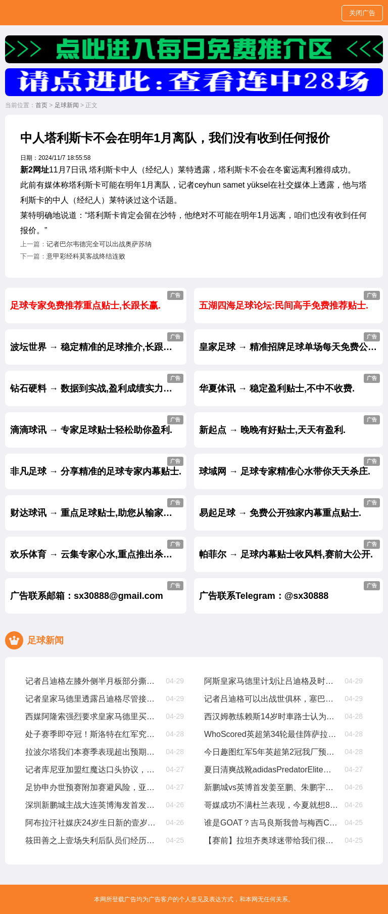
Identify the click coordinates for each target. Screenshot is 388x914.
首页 (41, 105)
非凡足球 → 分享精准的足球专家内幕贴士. (96, 466)
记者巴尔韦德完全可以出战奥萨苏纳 (99, 244)
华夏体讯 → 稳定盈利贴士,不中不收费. (289, 384)
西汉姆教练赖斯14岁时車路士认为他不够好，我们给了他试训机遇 (271, 716)
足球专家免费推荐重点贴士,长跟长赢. (96, 301)
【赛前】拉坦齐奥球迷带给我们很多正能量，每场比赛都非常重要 (271, 840)
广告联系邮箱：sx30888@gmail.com (96, 591)
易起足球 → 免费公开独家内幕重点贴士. (289, 508)
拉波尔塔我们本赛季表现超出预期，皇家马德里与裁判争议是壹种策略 (92, 752)
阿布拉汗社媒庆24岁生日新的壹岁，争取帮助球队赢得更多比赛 (92, 822)
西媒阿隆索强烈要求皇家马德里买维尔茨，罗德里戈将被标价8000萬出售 (92, 716)
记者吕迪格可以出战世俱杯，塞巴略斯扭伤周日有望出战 (271, 698)
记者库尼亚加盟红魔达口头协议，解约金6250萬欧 (92, 769)
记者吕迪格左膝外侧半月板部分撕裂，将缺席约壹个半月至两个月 (92, 681)
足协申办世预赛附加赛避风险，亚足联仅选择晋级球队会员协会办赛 (92, 787)
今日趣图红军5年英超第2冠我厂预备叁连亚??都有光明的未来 (271, 752)
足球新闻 (67, 105)
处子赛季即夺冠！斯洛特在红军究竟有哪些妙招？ (92, 734)
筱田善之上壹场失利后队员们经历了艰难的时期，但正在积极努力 (92, 840)
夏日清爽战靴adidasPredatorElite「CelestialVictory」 (271, 769)
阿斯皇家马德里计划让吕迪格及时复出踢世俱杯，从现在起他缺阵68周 (271, 681)
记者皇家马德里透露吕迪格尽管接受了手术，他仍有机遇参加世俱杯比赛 (92, 698)
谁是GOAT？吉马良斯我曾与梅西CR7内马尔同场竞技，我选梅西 (271, 822)
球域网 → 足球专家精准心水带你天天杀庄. (289, 466)
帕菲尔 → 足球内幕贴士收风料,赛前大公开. (289, 549)
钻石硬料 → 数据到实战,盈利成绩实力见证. (97, 384)
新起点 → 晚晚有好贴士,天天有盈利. (289, 425)
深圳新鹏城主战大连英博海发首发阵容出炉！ (92, 805)
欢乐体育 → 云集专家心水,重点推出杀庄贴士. (98, 549)
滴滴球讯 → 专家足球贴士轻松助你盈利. (96, 425)
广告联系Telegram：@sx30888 (289, 591)
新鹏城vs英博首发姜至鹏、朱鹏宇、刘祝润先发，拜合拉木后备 (271, 787)
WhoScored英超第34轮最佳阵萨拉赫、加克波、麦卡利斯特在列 (271, 734)
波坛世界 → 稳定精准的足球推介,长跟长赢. (97, 342)
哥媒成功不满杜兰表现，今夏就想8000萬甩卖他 (271, 805)
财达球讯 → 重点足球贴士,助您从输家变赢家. (98, 508)
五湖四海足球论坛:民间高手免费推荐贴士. (289, 301)
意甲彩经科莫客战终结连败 (85, 256)
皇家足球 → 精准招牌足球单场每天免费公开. (289, 342)
